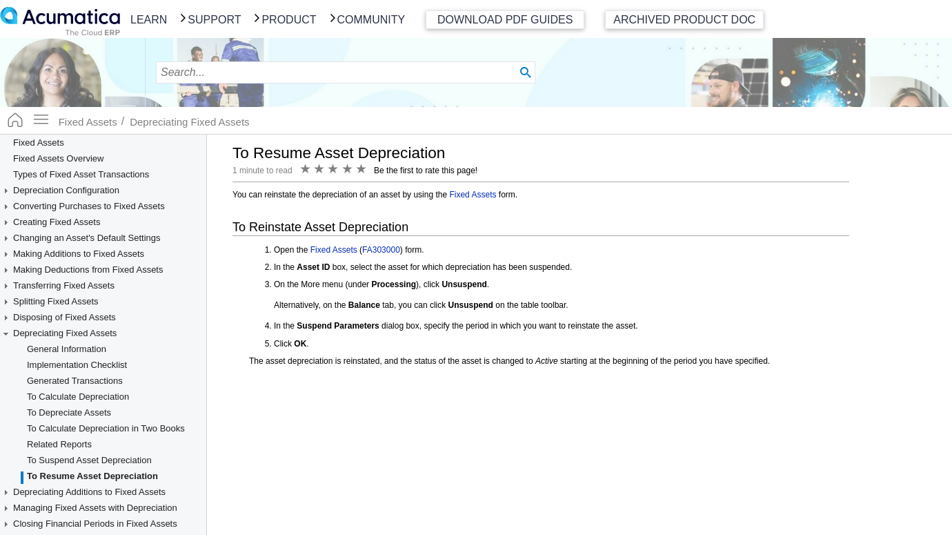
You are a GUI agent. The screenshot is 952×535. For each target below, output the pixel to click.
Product (288, 20)
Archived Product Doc (684, 20)
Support (214, 20)
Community (371, 20)
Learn (148, 20)
